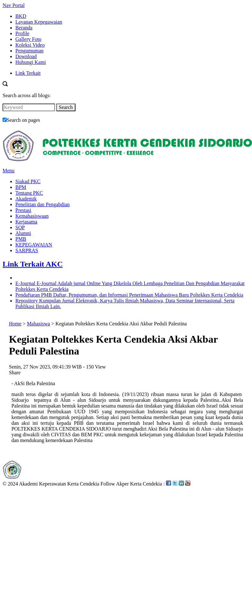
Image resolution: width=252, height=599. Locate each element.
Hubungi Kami (30, 62)
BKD (20, 16)
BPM (20, 187)
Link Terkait (28, 73)
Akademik (26, 198)
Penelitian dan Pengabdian (42, 204)
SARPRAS (26, 250)
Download (26, 56)
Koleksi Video (30, 45)
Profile (22, 33)
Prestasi (23, 210)
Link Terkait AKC (33, 264)
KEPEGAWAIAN (33, 244)
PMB (20, 239)
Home (15, 323)
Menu (8, 170)
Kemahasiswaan (32, 216)
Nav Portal (14, 5)
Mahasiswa (38, 323)
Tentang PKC (29, 193)
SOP (20, 227)
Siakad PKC (28, 181)
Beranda (23, 27)
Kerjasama (26, 221)
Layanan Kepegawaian (38, 22)
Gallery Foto (28, 39)
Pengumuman (29, 50)
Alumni (23, 233)
